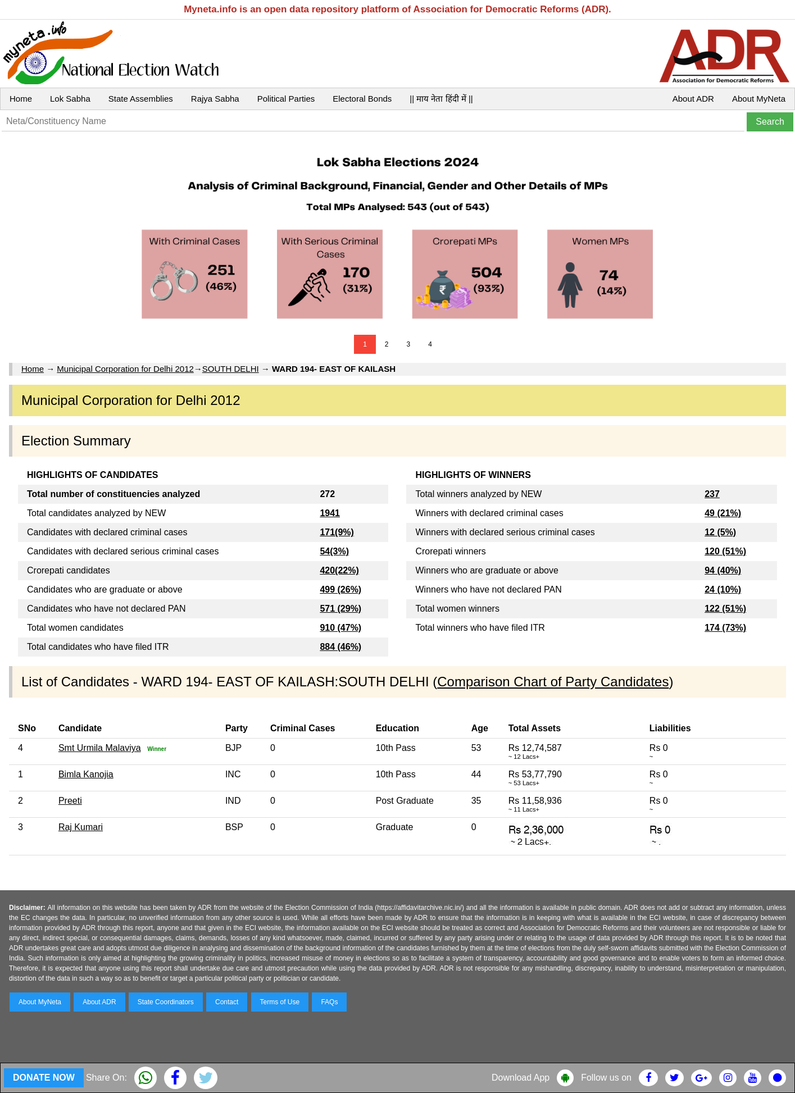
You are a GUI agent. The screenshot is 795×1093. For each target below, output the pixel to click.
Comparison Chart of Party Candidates (553, 681)
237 (712, 494)
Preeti (70, 800)
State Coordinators (166, 1002)
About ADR (693, 98)
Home (21, 98)
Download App (520, 1077)
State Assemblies (140, 98)
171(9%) (336, 532)
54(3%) (334, 551)
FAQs (329, 1002)
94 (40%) (723, 570)
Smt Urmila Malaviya (99, 748)
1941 (330, 513)
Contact (226, 1002)
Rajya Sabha (215, 98)
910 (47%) (340, 627)
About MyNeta (758, 98)
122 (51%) (725, 608)
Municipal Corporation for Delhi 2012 (125, 369)
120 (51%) (725, 551)
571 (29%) (340, 608)
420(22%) (339, 570)
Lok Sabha (70, 98)
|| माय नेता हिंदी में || (441, 98)
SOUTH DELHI (230, 369)
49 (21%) (723, 513)
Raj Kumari (80, 827)
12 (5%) (720, 532)
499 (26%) (340, 589)
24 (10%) (723, 589)
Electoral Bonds (362, 98)
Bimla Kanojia (85, 774)
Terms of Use (280, 1002)
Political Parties (286, 98)
